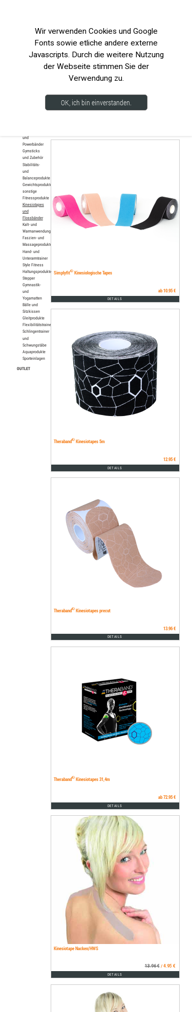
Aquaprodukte (34, 351)
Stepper (29, 278)
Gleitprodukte (34, 317)
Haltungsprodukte (37, 271)
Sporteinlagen (34, 358)
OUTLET (23, 368)
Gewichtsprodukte (37, 184)
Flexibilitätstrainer (37, 324)
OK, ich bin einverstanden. (96, 102)
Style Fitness (33, 264)
